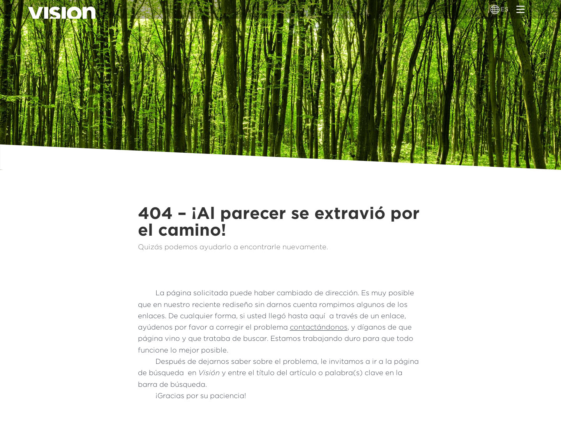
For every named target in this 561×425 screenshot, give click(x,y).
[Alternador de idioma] (495, 9)
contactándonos (319, 327)
